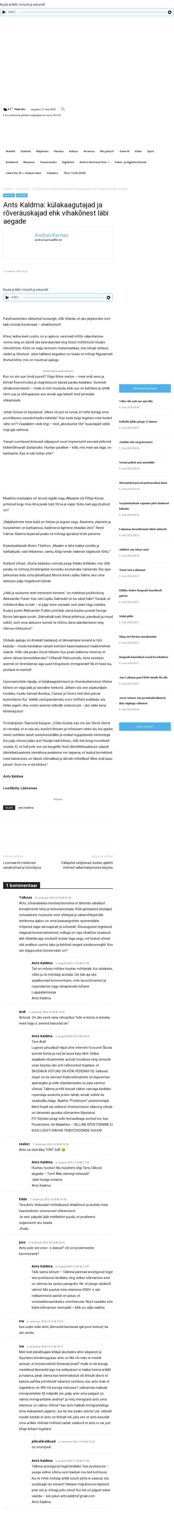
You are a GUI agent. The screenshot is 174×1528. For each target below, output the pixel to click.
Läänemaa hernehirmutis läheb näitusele (143, 529)
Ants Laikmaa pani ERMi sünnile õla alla (143, 677)
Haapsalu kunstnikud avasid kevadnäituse (143, 657)
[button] (63, 109)
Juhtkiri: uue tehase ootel (134, 549)
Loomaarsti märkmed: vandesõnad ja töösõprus (22, 865)
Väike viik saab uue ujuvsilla (135, 401)
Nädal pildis (126, 616)
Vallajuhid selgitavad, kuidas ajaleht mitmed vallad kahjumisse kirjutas (87, 865)
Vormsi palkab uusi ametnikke (137, 462)
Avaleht (8, 189)
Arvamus (22, 189)
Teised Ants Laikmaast (132, 570)
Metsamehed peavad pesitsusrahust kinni (143, 482)
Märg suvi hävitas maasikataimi (137, 636)
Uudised (21, 195)
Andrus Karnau (51, 235)
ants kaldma (26, 807)
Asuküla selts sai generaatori (135, 442)
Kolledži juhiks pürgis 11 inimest (138, 421)
